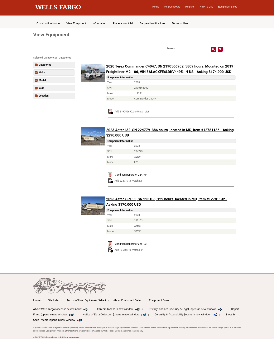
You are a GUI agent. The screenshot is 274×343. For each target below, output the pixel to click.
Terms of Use (180, 23)
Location (42, 95)
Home (155, 6)
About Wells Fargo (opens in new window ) (60, 309)
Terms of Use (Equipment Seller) (86, 300)
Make (40, 72)
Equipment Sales (227, 6)
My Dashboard (172, 6)
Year (39, 88)
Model (40, 80)
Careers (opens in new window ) (118, 309)
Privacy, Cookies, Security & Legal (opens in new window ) (186, 309)
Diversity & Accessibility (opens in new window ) (186, 314)
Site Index (53, 300)
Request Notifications (152, 23)
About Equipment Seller (127, 300)
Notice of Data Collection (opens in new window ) (114, 314)
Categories (43, 64)
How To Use (206, 6)
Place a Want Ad (123, 23)
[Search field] (193, 48)
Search (170, 48)
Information (99, 23)
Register (190, 6)
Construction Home (48, 23)
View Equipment (76, 23)
